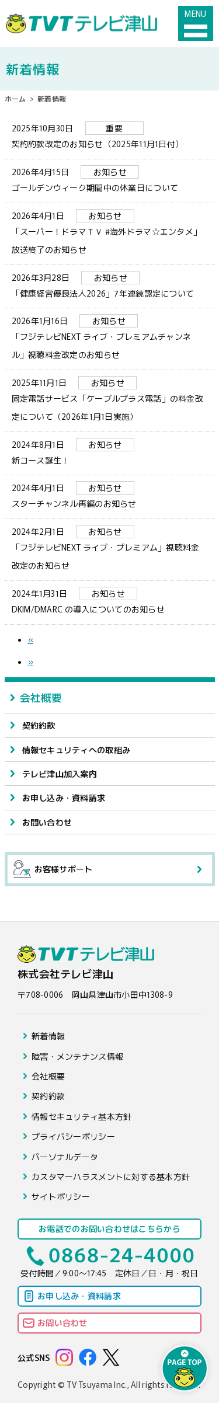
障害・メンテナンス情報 (77, 1056)
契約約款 (38, 725)
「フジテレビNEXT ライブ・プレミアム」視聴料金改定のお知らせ (110, 548)
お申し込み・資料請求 (64, 797)
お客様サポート (53, 869)
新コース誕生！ (110, 452)
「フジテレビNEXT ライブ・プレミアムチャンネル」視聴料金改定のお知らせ (110, 337)
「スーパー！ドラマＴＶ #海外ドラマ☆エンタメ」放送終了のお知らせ (110, 232)
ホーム (15, 98)
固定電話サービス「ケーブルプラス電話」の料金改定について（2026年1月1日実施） (110, 399)
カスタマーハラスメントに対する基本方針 (111, 1176)
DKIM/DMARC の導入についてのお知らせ (110, 601)
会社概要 (41, 697)
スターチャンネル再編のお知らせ (110, 495)
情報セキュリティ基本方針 (81, 1116)
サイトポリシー (61, 1196)
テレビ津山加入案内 (60, 773)
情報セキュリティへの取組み (76, 750)
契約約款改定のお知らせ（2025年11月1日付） (110, 135)
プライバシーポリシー (73, 1136)
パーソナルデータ (65, 1156)
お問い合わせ (47, 822)
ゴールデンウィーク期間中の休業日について (110, 179)
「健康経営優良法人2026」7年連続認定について (110, 285)
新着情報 (48, 1036)
